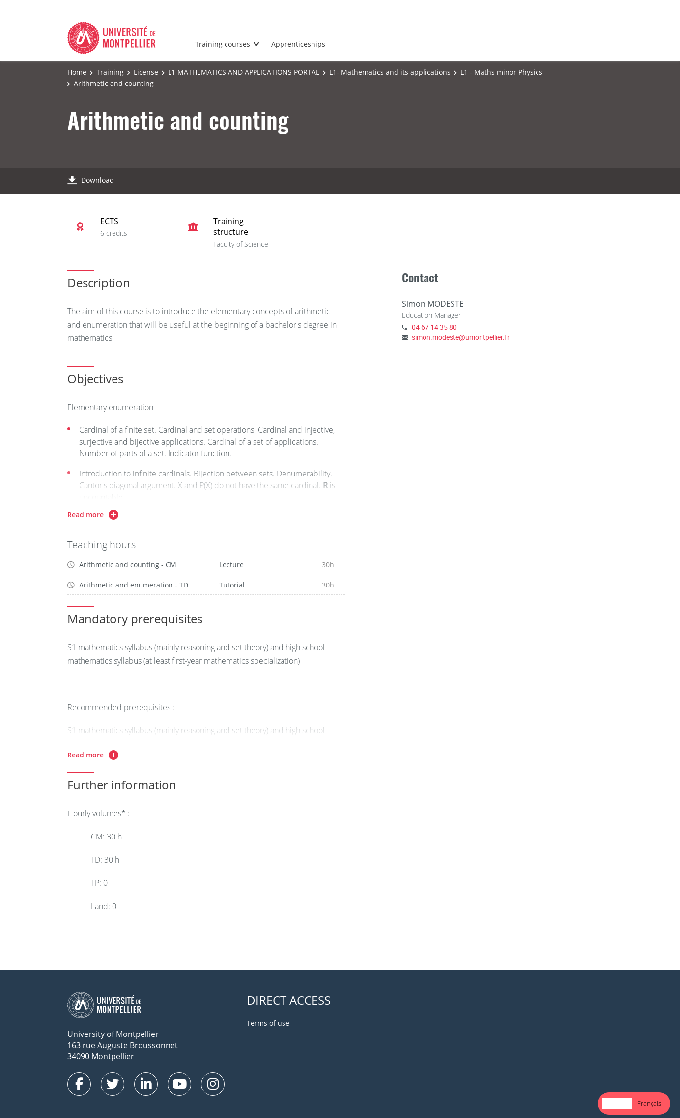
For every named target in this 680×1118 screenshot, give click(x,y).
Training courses (222, 44)
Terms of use (268, 1023)
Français (649, 1103)
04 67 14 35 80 (434, 327)
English (617, 1103)
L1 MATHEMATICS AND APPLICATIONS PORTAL (243, 72)
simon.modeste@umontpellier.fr (461, 337)
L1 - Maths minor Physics (501, 72)
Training (110, 72)
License (146, 72)
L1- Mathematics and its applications (390, 72)
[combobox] (617, 1103)
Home (76, 72)
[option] (649, 1103)
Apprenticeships (298, 44)
